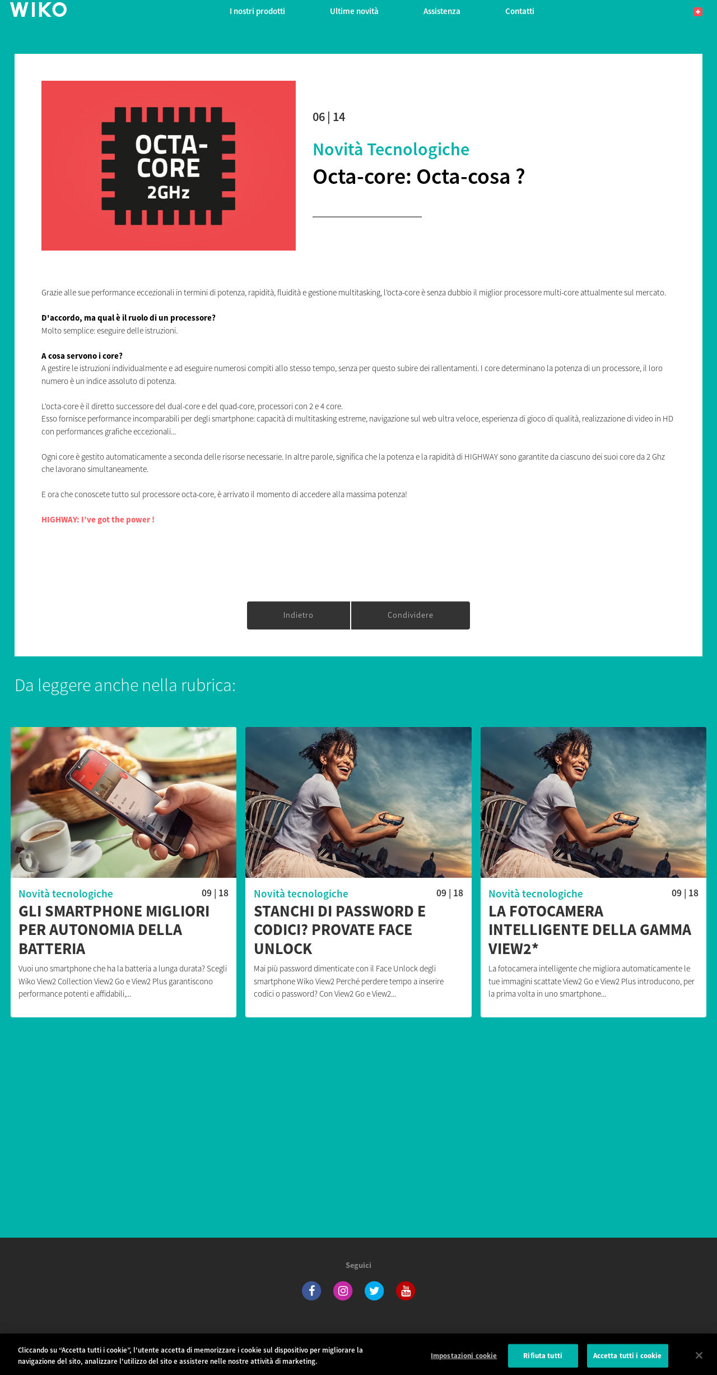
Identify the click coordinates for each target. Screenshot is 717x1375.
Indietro (298, 615)
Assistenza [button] (441, 11)
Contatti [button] (519, 11)
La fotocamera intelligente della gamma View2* (589, 930)
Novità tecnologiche (391, 149)
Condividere (411, 615)
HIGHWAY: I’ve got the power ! (98, 519)
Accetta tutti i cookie (627, 1361)
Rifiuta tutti (542, 1361)
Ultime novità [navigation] (354, 11)
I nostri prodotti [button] (257, 11)
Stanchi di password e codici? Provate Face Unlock (340, 930)
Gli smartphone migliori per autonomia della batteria (113, 930)
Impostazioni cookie (464, 1361)
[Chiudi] (699, 1361)
